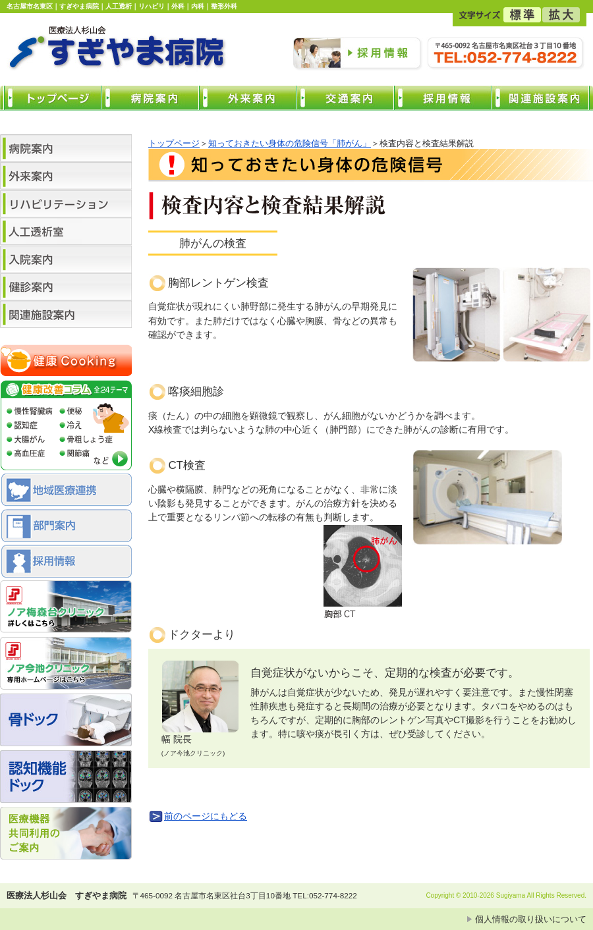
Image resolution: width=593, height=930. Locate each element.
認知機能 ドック (66, 778)
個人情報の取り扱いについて (530, 919)
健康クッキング (66, 362)
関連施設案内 (66, 314)
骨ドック (66, 722)
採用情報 (66, 562)
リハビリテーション (66, 203)
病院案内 (66, 148)
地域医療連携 (66, 491)
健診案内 (66, 286)
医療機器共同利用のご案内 (66, 835)
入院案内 (66, 259)
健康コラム (66, 427)
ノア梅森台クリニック (66, 608)
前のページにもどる (205, 816)
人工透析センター (66, 231)
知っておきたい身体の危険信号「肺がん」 (289, 143)
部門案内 (66, 527)
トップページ (174, 143)
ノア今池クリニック (66, 665)
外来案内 (66, 176)
